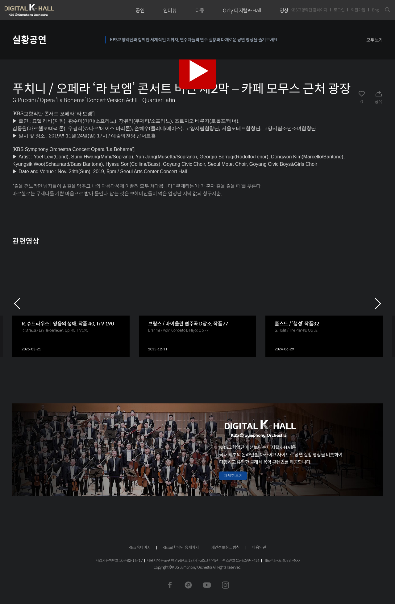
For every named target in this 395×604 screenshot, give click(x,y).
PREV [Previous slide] (17, 303)
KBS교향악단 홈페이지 (308, 10)
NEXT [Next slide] (378, 303)
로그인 (339, 10)
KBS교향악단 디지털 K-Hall (44, 10)
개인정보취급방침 (225, 547)
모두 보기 (374, 40)
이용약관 (259, 547)
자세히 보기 (233, 475)
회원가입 (358, 10)
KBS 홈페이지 (140, 547)
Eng (375, 10)
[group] (71, 303)
